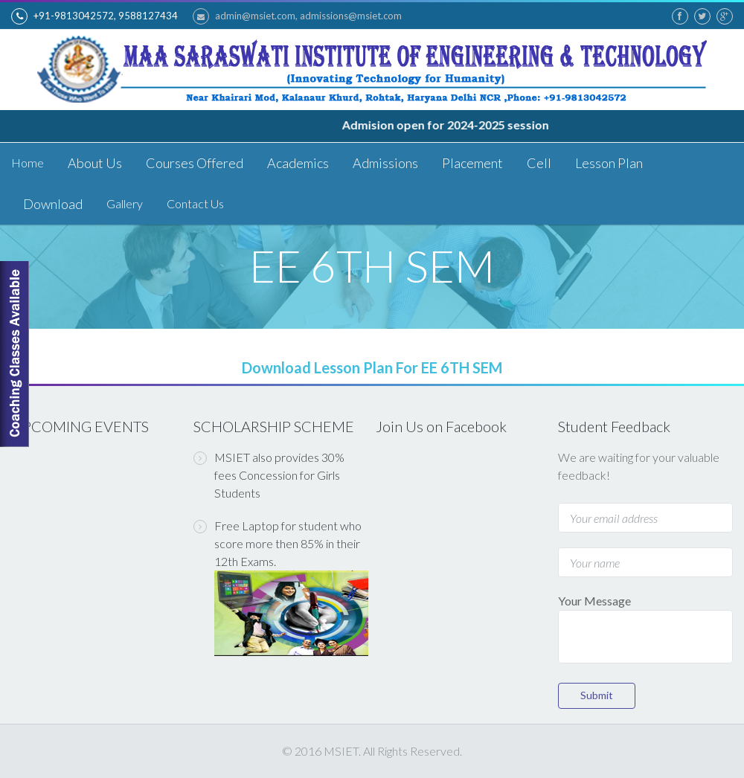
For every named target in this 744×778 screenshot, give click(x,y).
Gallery (124, 203)
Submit (596, 695)
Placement (472, 163)
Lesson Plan (609, 163)
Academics (298, 163)
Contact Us (195, 203)
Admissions (385, 163)
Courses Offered (194, 163)
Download (53, 204)
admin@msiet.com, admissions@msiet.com (297, 16)
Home (27, 162)
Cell (539, 163)
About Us (95, 163)
